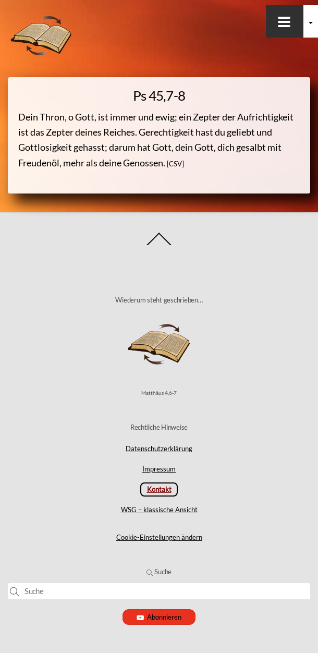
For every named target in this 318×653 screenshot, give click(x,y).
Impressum (159, 469)
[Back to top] (159, 245)
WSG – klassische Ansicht (159, 509)
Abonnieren (159, 617)
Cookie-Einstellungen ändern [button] (159, 537)
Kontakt (159, 489)
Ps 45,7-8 (159, 95)
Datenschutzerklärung (159, 448)
